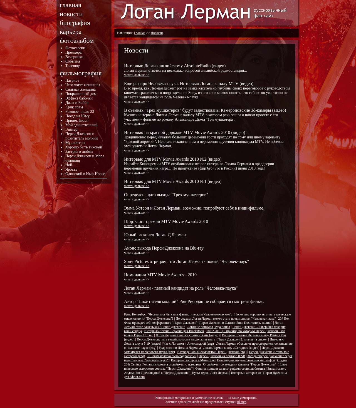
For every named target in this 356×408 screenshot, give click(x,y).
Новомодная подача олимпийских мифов (246, 360)
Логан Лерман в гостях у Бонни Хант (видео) (188, 335)
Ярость (71, 169)
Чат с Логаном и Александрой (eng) (189, 343)
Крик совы (74, 107)
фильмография (81, 73)
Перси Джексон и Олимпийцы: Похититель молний (235, 323)
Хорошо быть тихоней (83, 147)
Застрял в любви (79, 152)
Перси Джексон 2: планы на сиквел (242, 339)
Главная (139, 33)
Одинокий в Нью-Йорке (85, 174)
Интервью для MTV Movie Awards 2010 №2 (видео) (199, 166)
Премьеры (73, 52)
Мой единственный (81, 125)
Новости (157, 33)
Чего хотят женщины (82, 85)
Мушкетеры (75, 143)
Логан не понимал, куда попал (208, 327)
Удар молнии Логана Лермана (180, 348)
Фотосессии (75, 48)
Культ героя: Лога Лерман (210, 373)
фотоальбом (77, 40)
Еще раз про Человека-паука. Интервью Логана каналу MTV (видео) (207, 92)
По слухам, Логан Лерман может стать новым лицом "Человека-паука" (226, 318)
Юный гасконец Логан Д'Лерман (155, 236)
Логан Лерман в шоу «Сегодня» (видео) (231, 348)
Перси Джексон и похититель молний (81, 136)
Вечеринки (74, 57)
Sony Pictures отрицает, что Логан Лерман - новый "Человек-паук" (186, 263)
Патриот (72, 80)
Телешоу (72, 66)
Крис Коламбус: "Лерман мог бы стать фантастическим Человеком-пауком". (178, 314)
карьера (70, 31)
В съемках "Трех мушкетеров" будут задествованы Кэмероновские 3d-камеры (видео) (205, 117)
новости (71, 14)
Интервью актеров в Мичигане (192, 360)
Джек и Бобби (76, 103)
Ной (68, 165)
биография (75, 22)
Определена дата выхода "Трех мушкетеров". (166, 196)
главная (70, 5)
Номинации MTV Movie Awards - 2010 (160, 276)
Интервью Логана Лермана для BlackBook (174, 331)
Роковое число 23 (79, 112)
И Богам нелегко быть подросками (171, 356)
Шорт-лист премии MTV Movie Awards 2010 (166, 223)
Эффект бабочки (79, 98)
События (72, 61)
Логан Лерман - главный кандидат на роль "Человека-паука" (181, 290)
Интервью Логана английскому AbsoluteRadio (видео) (185, 70)
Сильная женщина (80, 89)
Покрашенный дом (81, 94)
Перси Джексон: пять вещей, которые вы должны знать (176, 339)
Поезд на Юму (77, 116)
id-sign (241, 402)
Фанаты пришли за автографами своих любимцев (230, 368)
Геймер (71, 129)
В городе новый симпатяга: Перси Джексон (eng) (211, 352)
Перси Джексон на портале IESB (222, 356)
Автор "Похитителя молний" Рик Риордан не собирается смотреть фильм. (194, 303)
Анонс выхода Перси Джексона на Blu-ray (164, 250)
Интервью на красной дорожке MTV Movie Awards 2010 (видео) (204, 141)
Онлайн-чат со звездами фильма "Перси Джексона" (239, 364)
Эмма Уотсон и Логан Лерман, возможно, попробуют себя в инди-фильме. (194, 210)
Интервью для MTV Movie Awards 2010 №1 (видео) (172, 183)
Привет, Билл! (77, 120)
